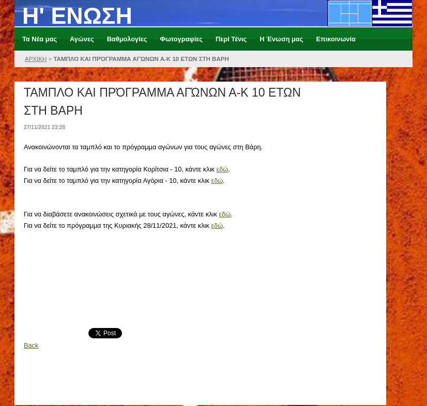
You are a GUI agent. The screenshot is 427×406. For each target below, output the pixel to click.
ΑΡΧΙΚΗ (36, 59)
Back (31, 345)
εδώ (222, 169)
